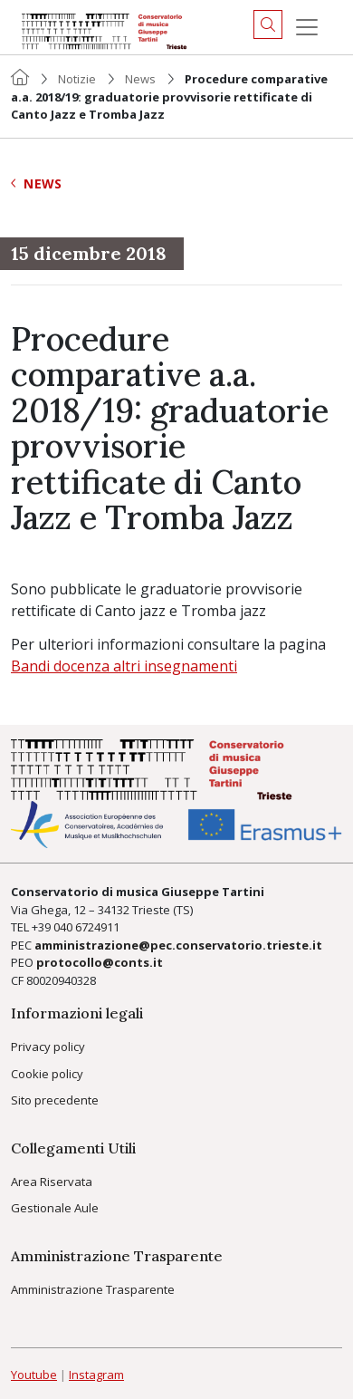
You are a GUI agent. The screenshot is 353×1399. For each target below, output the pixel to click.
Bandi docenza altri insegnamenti (124, 666)
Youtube (34, 1374)
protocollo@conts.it (99, 962)
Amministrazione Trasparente (93, 1289)
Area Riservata (51, 1181)
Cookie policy (47, 1074)
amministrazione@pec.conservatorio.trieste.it (178, 945)
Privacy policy (48, 1046)
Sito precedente (55, 1100)
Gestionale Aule (55, 1208)
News (140, 79)
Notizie (77, 79)
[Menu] (306, 27)
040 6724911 (86, 927)
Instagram (96, 1374)
